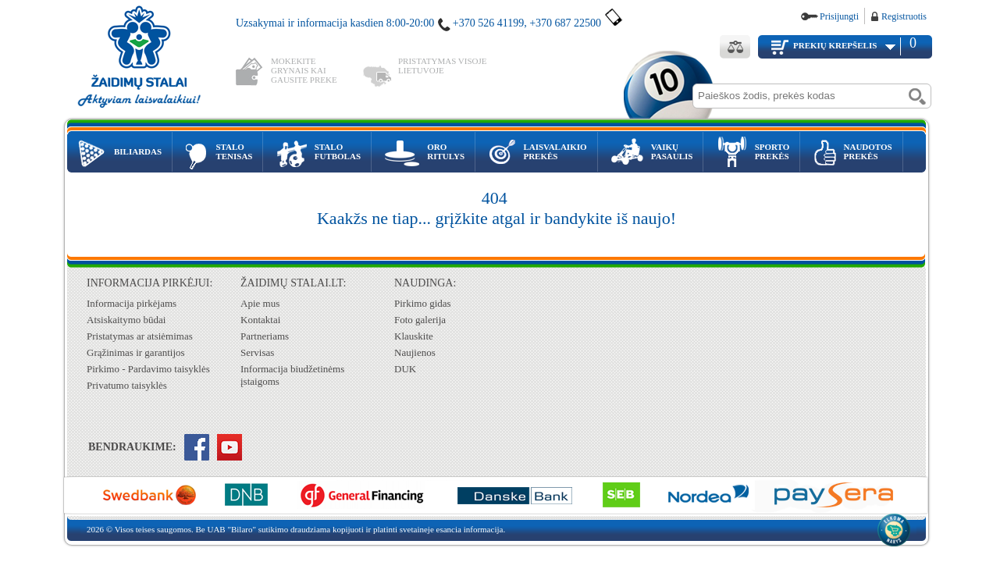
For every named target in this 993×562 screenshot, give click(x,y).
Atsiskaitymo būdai (126, 319)
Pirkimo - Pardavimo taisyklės (148, 369)
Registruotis (904, 16)
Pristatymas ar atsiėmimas (140, 336)
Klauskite (413, 336)
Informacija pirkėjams (131, 303)
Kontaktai (260, 319)
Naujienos (415, 352)
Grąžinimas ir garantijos (136, 352)
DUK (405, 369)
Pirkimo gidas (422, 303)
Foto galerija (420, 319)
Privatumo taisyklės (127, 385)
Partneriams (264, 336)
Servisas (257, 352)
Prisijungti (839, 16)
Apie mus (259, 303)
